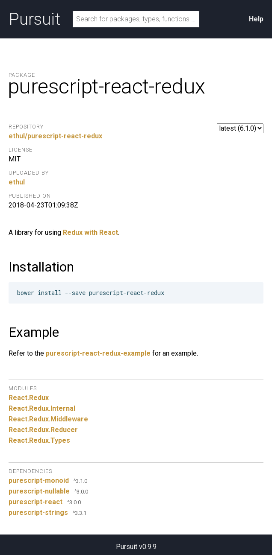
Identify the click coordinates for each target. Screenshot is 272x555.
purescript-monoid (39, 480)
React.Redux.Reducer (43, 430)
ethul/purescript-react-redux (55, 136)
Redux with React (90, 232)
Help (256, 19)
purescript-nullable (39, 491)
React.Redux (29, 398)
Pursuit (34, 19)
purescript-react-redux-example (98, 353)
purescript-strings (38, 512)
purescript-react (35, 502)
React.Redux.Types (39, 440)
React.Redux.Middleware (48, 419)
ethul (17, 182)
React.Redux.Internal (42, 408)
